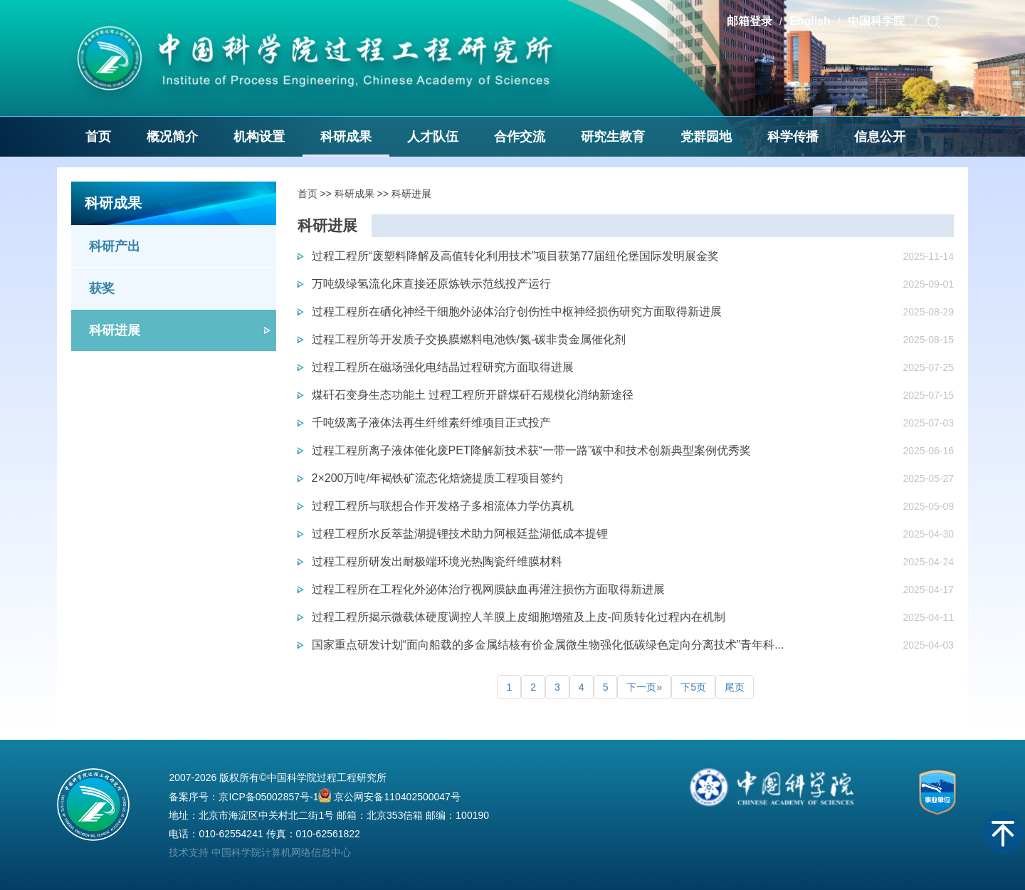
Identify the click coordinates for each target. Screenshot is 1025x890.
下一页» (644, 687)
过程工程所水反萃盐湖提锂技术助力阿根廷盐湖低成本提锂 (460, 534)
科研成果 (346, 137)
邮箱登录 (749, 21)
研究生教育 (613, 137)
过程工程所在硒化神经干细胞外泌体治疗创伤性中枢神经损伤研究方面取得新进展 (517, 311)
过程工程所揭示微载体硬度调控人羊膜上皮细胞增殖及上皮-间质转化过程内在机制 (518, 617)
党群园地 (706, 137)
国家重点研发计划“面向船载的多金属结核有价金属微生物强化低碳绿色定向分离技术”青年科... (548, 645)
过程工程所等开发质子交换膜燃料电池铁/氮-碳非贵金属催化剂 (469, 339)
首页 (98, 137)
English (810, 21)
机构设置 (259, 137)
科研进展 (114, 330)
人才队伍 (432, 137)
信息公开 (879, 137)
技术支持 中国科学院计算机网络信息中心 (260, 852)
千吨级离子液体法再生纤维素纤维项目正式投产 (431, 423)
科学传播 (793, 137)
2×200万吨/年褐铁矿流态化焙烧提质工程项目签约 (437, 478)
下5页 (693, 687)
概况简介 (172, 137)
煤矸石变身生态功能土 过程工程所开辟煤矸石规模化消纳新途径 (473, 395)
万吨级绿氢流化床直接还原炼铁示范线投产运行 (431, 284)
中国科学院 (878, 21)
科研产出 (114, 246)
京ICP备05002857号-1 (268, 796)
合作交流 (519, 137)
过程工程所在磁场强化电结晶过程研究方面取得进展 (443, 367)
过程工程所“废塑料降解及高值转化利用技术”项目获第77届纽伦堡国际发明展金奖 (515, 256)
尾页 (735, 687)
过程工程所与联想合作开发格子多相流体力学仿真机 (443, 506)
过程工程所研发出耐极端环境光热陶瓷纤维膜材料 (437, 561)
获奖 (102, 288)
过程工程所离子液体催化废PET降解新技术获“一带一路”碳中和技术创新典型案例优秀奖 (532, 450)
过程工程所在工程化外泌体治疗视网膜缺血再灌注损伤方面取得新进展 (488, 589)
